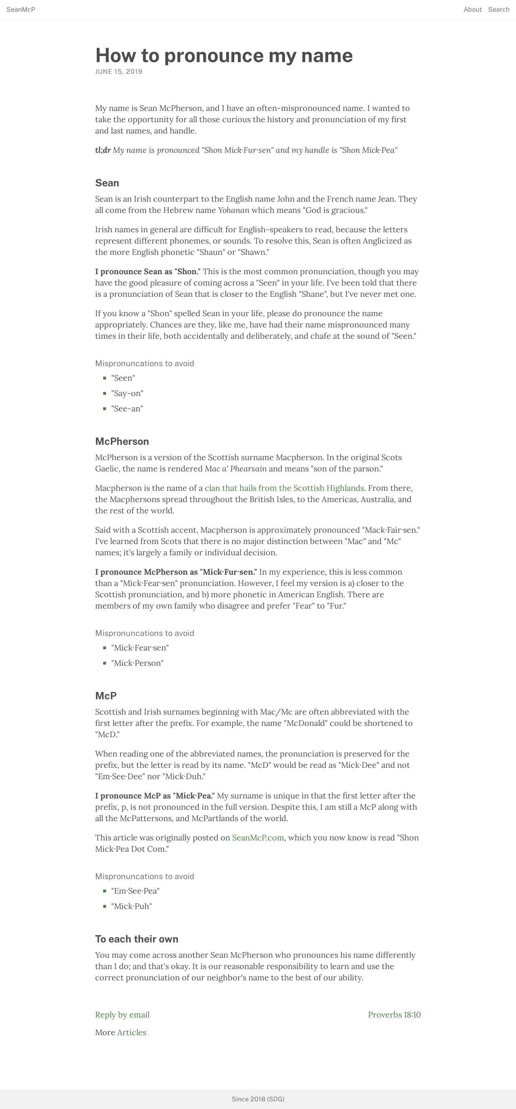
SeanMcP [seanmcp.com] (20, 9)
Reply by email (122, 1014)
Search (499, 9)
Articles (131, 1032)
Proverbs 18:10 (394, 1014)
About (473, 9)
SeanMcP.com (258, 837)
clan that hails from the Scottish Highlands (284, 488)
